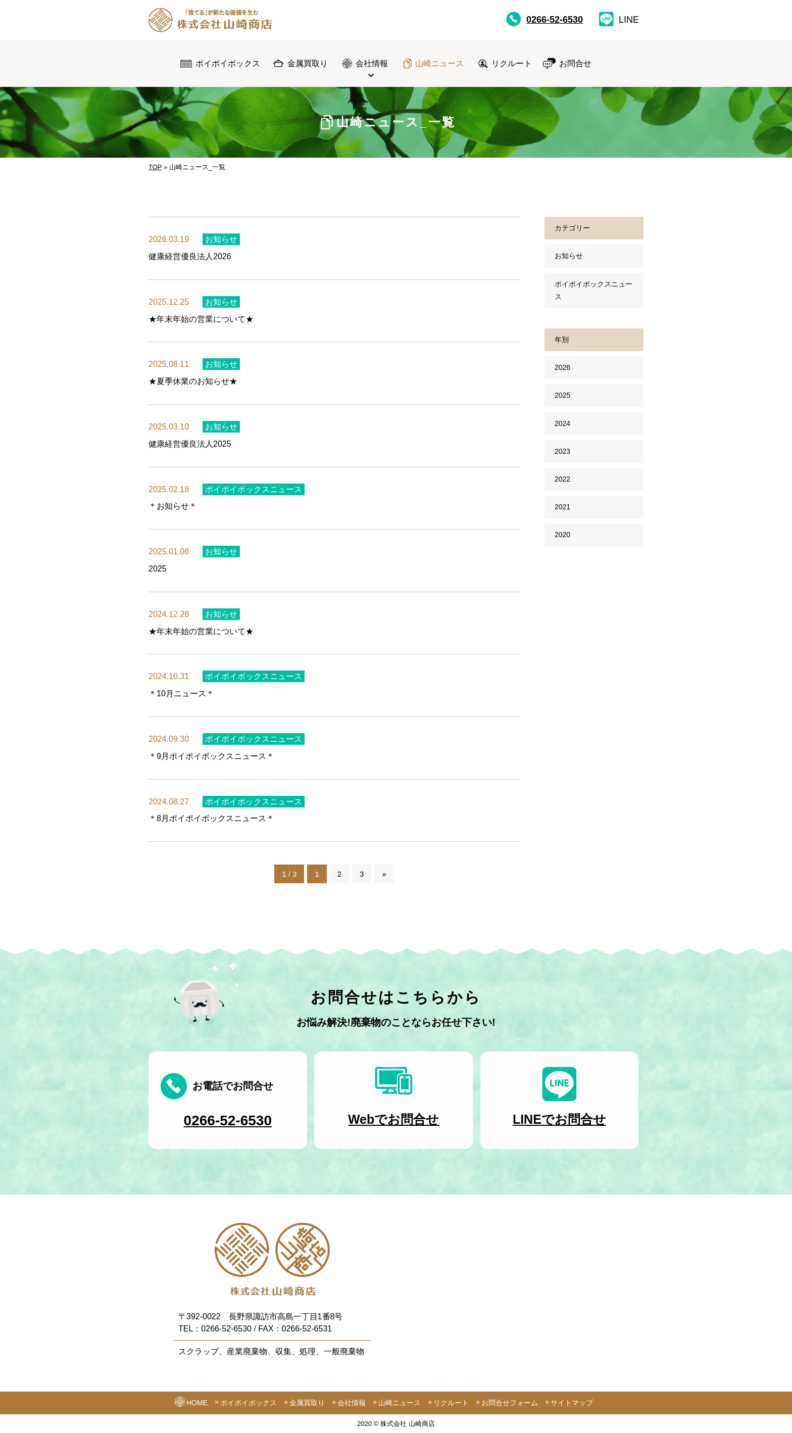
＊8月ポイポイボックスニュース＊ (211, 824)
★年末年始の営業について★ (201, 319)
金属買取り (307, 63)
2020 (562, 535)
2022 (562, 479)
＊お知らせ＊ (172, 511)
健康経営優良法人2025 (189, 449)
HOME (197, 1403)
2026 (562, 367)
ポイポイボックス (227, 63)
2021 (562, 507)
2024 (562, 423)
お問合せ (575, 63)
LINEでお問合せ (559, 1124)
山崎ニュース (439, 63)
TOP (155, 167)
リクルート (511, 63)
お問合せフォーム (509, 1403)
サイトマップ (572, 1403)
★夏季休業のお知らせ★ (192, 381)
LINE (619, 19)
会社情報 (372, 63)
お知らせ (221, 239)
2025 (157, 573)
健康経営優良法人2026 (189, 256)
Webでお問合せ (393, 1124)
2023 (562, 451)
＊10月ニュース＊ (181, 699)
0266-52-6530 (544, 19)
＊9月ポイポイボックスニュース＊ (211, 761)
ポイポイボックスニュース (253, 494)
